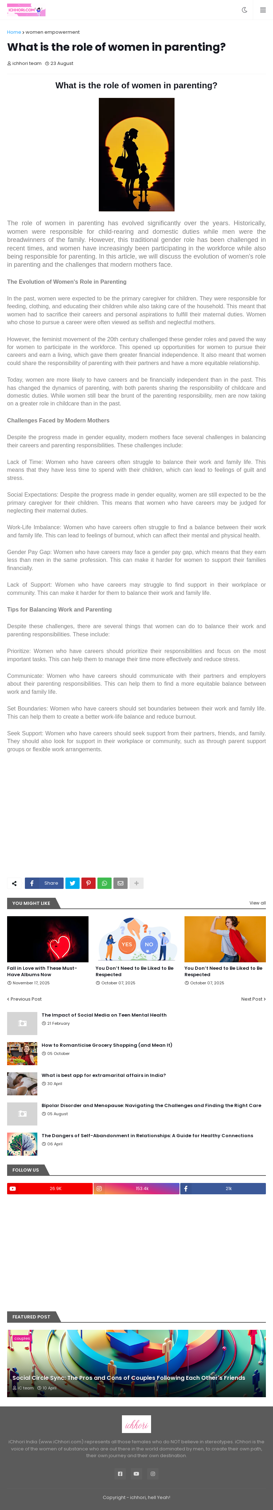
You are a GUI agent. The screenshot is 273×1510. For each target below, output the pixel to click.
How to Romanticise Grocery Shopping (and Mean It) (107, 1045)
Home (14, 32)
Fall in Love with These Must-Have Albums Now (42, 971)
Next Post (251, 999)
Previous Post (26, 999)
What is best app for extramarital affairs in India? (104, 1075)
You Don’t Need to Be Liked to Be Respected (134, 971)
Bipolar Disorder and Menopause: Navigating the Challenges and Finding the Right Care (151, 1105)
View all (258, 903)
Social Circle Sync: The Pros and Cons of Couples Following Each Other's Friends (128, 1378)
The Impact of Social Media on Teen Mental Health (104, 1015)
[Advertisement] (136, 819)
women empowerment (53, 32)
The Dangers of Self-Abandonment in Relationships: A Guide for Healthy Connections (147, 1136)
